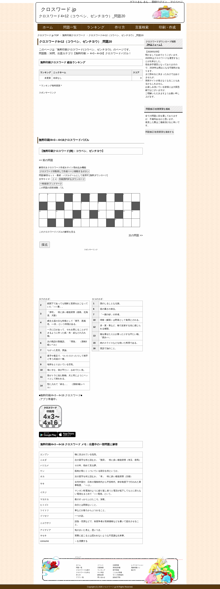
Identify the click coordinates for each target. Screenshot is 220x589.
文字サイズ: (45, 179)
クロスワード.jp (58, 9)
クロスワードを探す (83, 570)
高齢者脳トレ (135, 567)
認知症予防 (116, 577)
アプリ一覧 (80, 577)
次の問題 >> (136, 235)
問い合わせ (101, 577)
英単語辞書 (116, 567)
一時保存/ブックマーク (51, 183)
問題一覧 (70, 27)
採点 (45, 244)
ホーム (48, 27)
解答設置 (100, 575)
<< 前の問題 (46, 160)
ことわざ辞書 (117, 572)
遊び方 (133, 570)
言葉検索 (142, 27)
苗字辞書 (116, 570)
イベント (100, 565)
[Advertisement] (91, 115)
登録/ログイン (159, 1)
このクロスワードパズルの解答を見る (57, 232)
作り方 (120, 27)
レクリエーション (137, 565)
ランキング (96, 27)
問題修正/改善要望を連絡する (159, 132)
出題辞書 (116, 565)
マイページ (176, 1)
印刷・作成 (167, 27)
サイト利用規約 (118, 575)
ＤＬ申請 (100, 572)
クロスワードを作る (83, 572)
